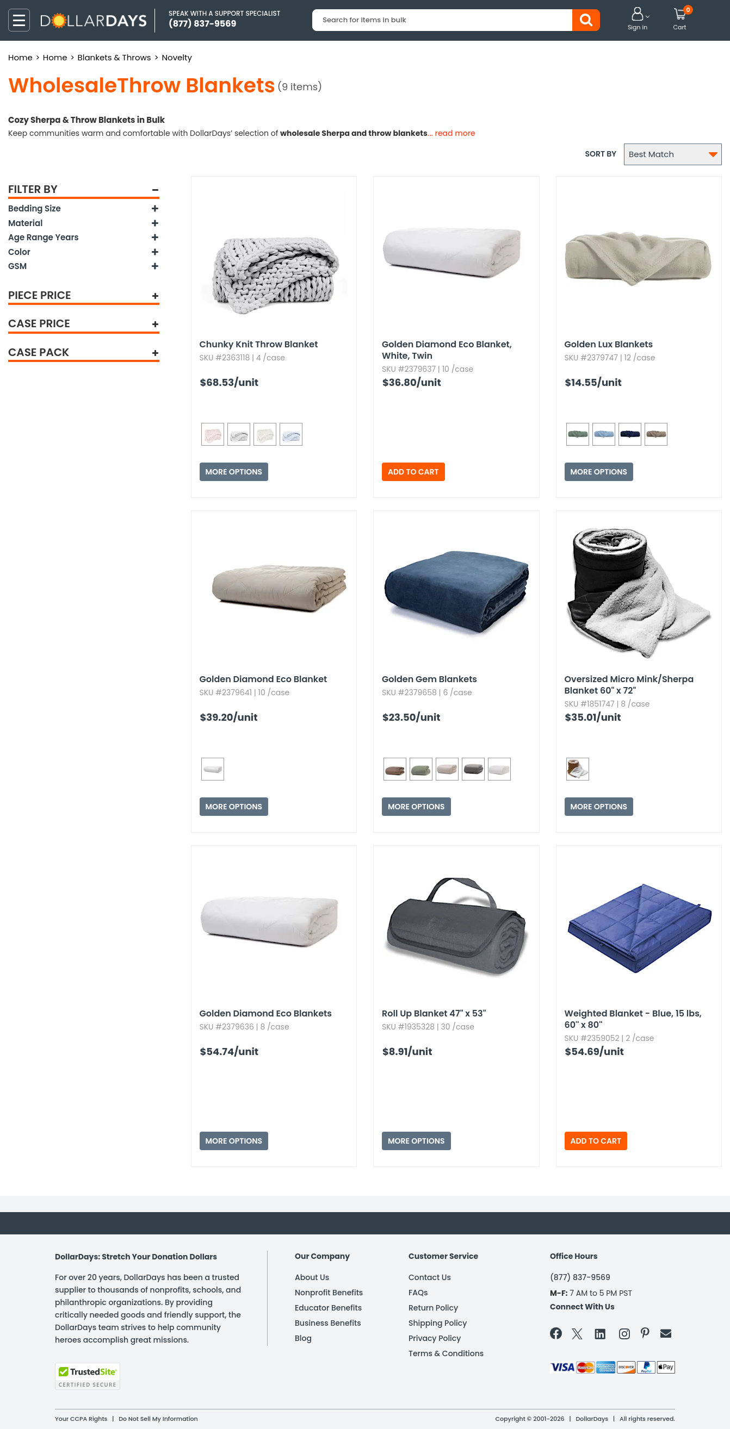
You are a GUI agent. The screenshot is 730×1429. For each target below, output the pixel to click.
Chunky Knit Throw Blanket (259, 344)
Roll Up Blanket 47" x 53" (434, 1013)
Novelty (176, 57)
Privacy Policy (435, 1338)
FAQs (418, 1292)
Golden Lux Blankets (609, 344)
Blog (303, 1338)
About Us (312, 1277)
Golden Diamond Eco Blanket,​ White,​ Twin (447, 350)
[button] (637, 19)
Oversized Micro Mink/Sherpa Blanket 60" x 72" (629, 684)
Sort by (600, 153)
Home (20, 57)
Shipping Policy (438, 1323)
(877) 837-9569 (580, 1277)
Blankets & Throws (114, 57)
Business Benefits (328, 1323)
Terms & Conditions (446, 1353)
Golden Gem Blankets (429, 679)
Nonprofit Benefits (329, 1292)
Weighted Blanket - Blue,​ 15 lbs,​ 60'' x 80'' (633, 1019)
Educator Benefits (328, 1307)
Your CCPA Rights (81, 1418)
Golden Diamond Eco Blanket (263, 679)
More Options (234, 471)
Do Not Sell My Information (158, 1418)
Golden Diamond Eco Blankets (266, 1013)
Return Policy (433, 1307)
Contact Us (430, 1277)
